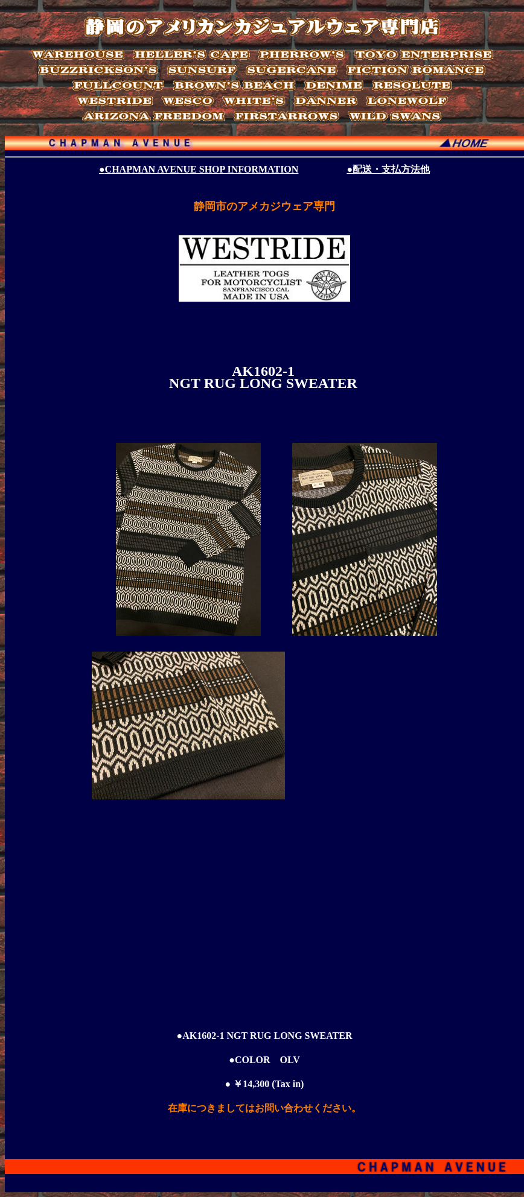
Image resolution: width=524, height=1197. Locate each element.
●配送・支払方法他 (388, 169)
